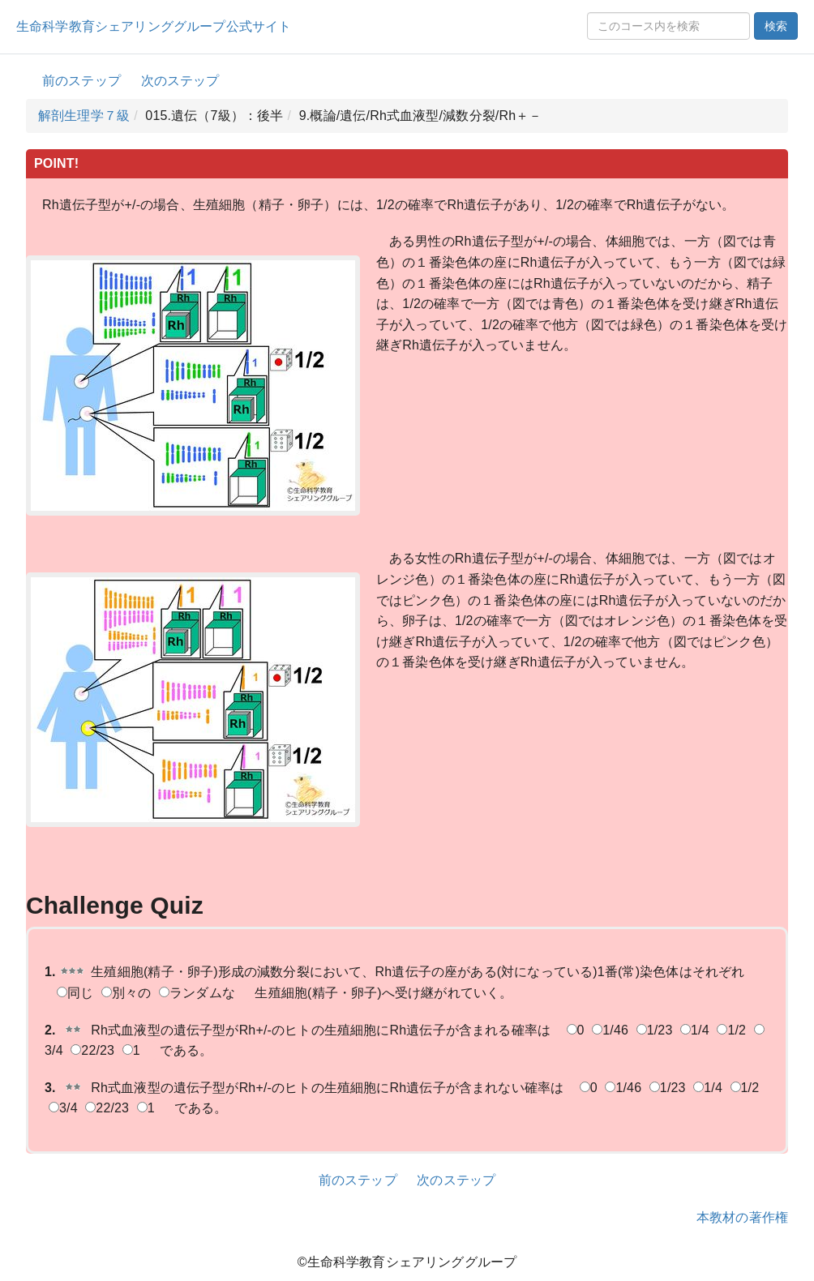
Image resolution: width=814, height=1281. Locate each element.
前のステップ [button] (81, 81)
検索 (776, 25)
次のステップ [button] (180, 81)
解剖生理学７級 (84, 115)
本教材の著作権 (742, 1217)
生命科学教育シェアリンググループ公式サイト (153, 26)
